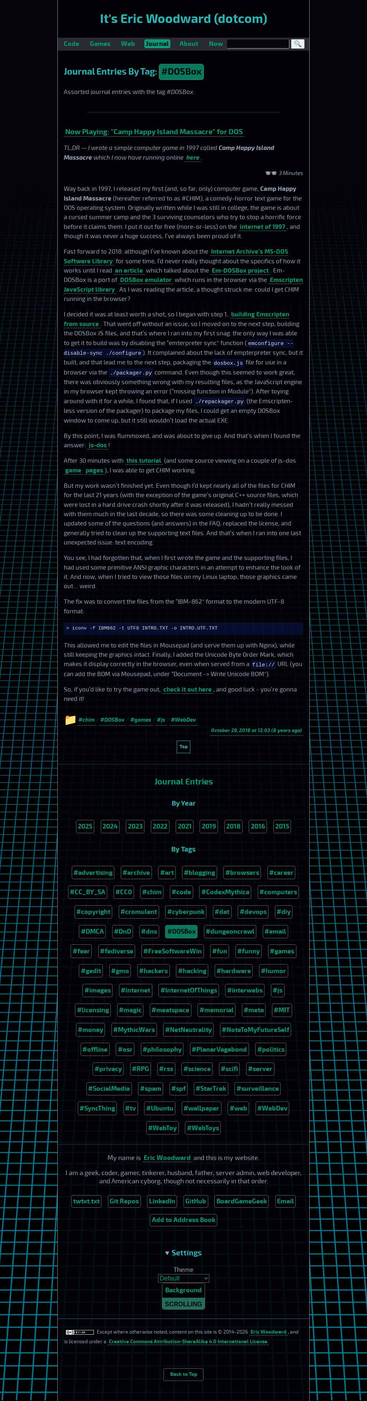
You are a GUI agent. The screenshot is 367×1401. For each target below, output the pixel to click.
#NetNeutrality (188, 1030)
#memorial (217, 1010)
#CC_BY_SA (87, 892)
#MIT (282, 1010)
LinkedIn (162, 1201)
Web (128, 44)
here (193, 157)
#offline (95, 1049)
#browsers (242, 873)
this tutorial (144, 460)
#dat (222, 912)
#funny (248, 951)
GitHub (195, 1201)
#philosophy (162, 1049)
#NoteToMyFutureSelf (255, 1030)
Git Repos (124, 1201)
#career (281, 873)
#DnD (122, 931)
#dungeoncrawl (230, 931)
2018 (233, 826)
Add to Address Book (183, 1220)
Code (71, 44)
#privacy (108, 1069)
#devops (253, 912)
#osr (125, 1049)
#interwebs (245, 990)
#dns (149, 931)
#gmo (120, 971)
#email (275, 931)
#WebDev (272, 1108)
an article (129, 270)
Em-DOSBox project (240, 270)
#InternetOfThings (189, 990)
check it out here (187, 689)
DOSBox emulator (146, 280)
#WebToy (162, 1128)
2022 (160, 826)
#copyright (93, 912)
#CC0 (123, 892)
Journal (157, 44)
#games (282, 951)
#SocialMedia (109, 1089)
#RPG (140, 1069)
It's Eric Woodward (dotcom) (183, 19)
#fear (81, 951)
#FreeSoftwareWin (172, 951)
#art (167, 873)
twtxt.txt (86, 1201)
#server (260, 1069)
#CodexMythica (225, 892)
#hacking (192, 971)
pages (94, 470)
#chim (152, 892)
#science (197, 1069)
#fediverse (116, 951)
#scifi (229, 1069)
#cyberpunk (186, 912)
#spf (178, 1089)
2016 (258, 826)
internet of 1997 (262, 227)
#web (238, 1108)
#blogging (199, 873)
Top (184, 747)
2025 (85, 826)
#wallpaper (201, 1108)
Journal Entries (183, 782)
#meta (254, 1010)
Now (216, 44)
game (73, 470)
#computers (278, 892)
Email (285, 1201)
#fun (219, 951)
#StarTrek (211, 1089)
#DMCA (92, 931)
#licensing (93, 1010)
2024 (110, 826)
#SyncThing (97, 1108)
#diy (284, 912)
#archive (136, 873)
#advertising (93, 873)
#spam (150, 1089)
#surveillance (258, 1089)
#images (98, 990)
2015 (282, 826)
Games (100, 44)
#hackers (153, 971)
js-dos (98, 445)
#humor (273, 971)
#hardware (233, 971)
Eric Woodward (167, 1158)
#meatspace (170, 1010)
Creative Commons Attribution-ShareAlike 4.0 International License (188, 1343)
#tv (130, 1108)
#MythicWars (134, 1030)
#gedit (91, 971)
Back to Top (183, 1375)
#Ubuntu (159, 1108)
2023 (135, 826)
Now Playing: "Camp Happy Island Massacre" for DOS (154, 131)
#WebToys (203, 1128)
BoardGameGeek (241, 1201)
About (189, 44)
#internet (135, 990)
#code (181, 892)
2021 (185, 826)
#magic (130, 1010)
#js (277, 990)
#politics (271, 1049)
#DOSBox (181, 71)
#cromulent (138, 912)
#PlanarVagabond (219, 1049)
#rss (166, 1069)
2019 (209, 826)
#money (90, 1030)
